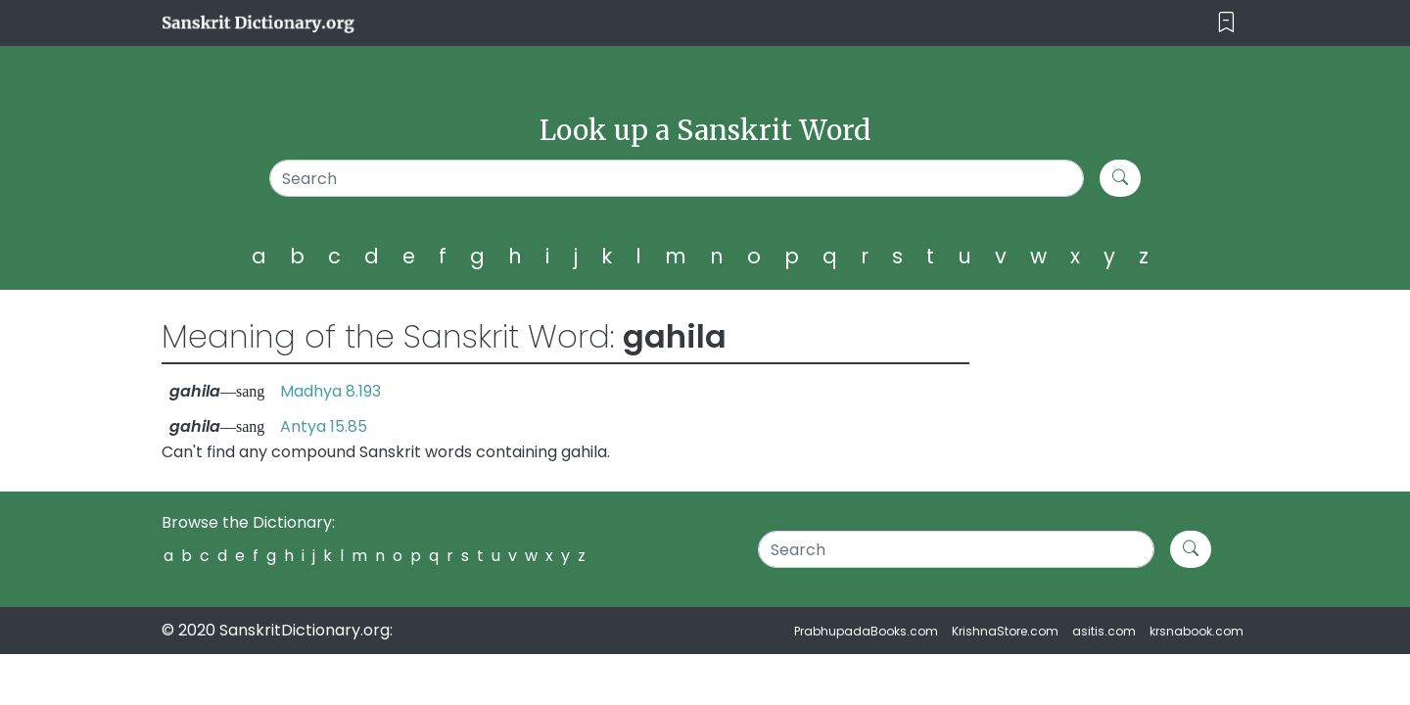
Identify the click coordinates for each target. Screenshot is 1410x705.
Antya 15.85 (323, 426)
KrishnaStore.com (1005, 631)
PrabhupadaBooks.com (866, 631)
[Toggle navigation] (1226, 23)
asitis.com (1104, 631)
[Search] (677, 178)
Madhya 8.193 (330, 391)
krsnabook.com (1197, 631)
